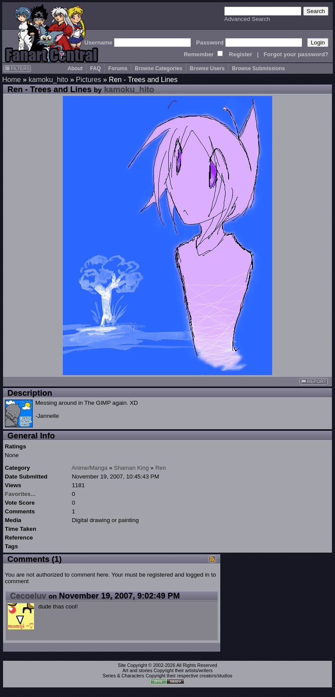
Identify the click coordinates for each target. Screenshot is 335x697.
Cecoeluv (28, 595)
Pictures (88, 79)
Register (240, 54)
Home (11, 79)
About (75, 68)
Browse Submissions (258, 68)
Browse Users (207, 68)
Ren (160, 468)
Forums (117, 68)
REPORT (313, 381)
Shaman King (131, 468)
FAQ (95, 68)
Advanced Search (247, 19)
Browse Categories (158, 68)
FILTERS (17, 68)
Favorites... (20, 494)
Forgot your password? (295, 54)
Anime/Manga (89, 468)
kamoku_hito (48, 79)
